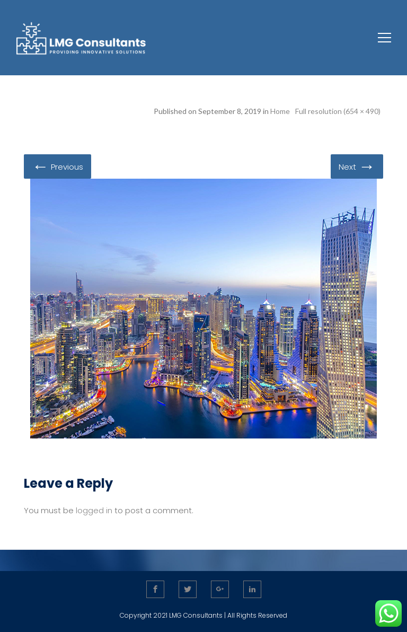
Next (357, 166)
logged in (94, 510)
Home (280, 111)
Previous (57, 166)
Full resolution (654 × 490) (338, 111)
